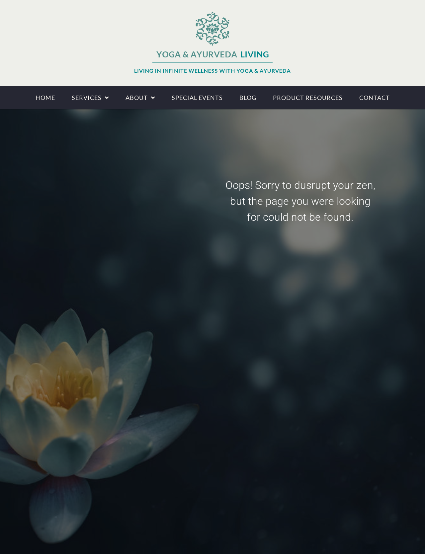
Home (45, 97)
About (140, 97)
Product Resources (308, 97)
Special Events (197, 97)
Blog (247, 97)
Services (90, 97)
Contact (374, 97)
